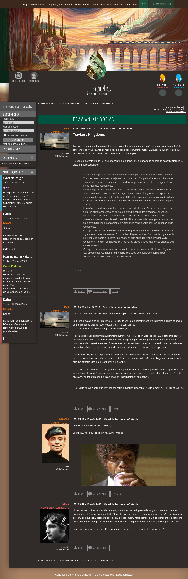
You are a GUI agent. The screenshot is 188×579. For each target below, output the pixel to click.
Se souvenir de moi (18, 135)
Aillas (65, 504)
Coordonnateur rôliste (55, 508)
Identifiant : (9, 118)
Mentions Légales (104, 574)
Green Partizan (12, 266)
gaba (6, 187)
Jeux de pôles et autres (94, 103)
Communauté (65, 103)
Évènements (10, 157)
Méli (66, 128)
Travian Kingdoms (93, 119)
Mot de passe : (11, 126)
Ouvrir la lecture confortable (115, 128)
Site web (116, 494)
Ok (143, 4)
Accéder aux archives (176, 111)
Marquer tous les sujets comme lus (169, 109)
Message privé (100, 291)
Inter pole (45, 103)
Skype (115, 291)
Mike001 (8, 223)
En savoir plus (161, 4)
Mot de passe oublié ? (15, 143)
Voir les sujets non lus (176, 107)
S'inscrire (78, 270)
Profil (81, 291)
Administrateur (60, 132)
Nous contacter (124, 574)
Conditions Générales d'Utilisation (73, 574)
